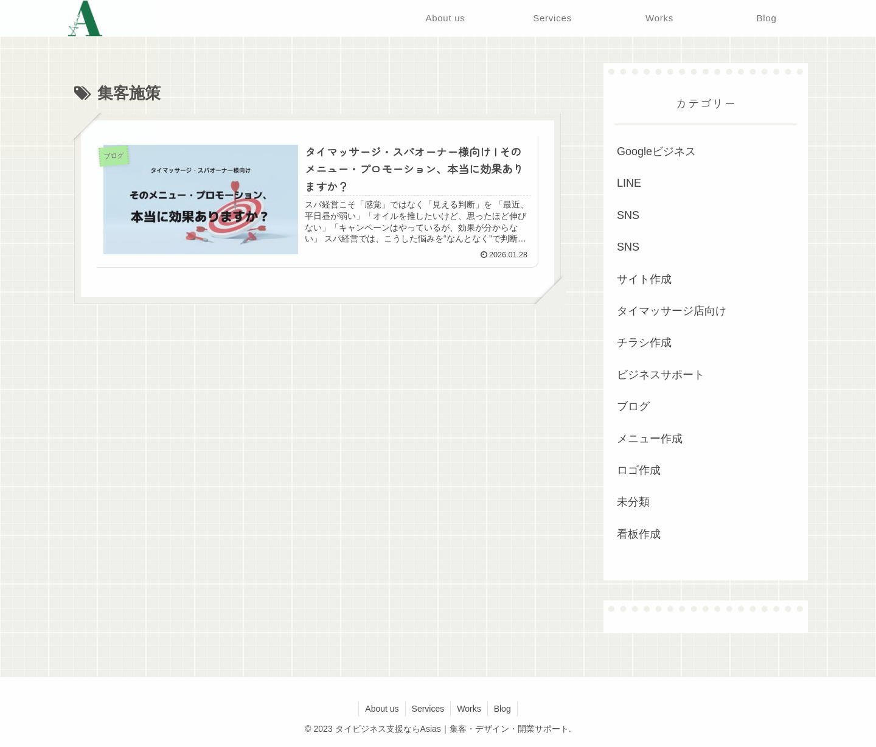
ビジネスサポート (660, 375)
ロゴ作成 (639, 470)
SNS (628, 215)
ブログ (633, 406)
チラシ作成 (644, 342)
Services (428, 709)
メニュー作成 (650, 439)
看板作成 (639, 534)
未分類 (633, 502)
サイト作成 (644, 279)
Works (469, 709)
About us (381, 709)
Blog (502, 709)
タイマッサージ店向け (671, 311)
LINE (629, 183)
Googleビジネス (656, 151)
